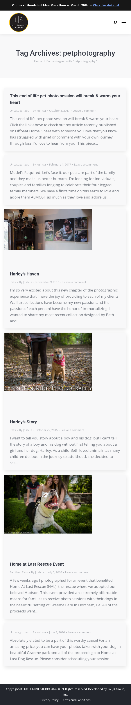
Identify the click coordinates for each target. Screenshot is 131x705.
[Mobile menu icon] (124, 22)
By (39, 111)
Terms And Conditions (76, 700)
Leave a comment (84, 111)
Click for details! (106, 5)
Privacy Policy (50, 700)
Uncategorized (19, 111)
